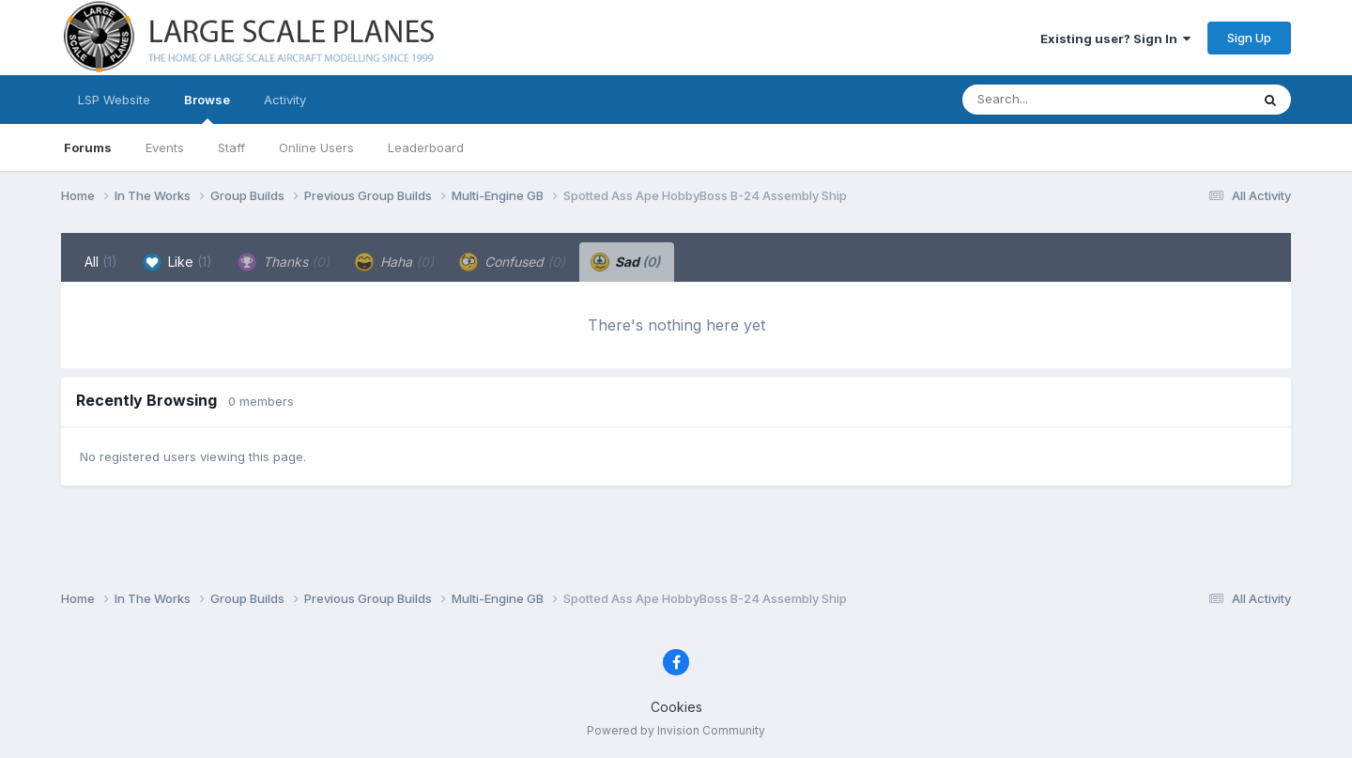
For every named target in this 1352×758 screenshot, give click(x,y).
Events (165, 147)
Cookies (676, 707)
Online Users (316, 147)
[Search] (1054, 100)
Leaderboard (426, 147)
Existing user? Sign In (1115, 38)
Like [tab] (177, 262)
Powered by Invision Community (676, 730)
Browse (207, 108)
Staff (231, 147)
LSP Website (114, 99)
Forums (88, 147)
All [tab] (100, 262)
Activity (285, 99)
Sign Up (1249, 37)
